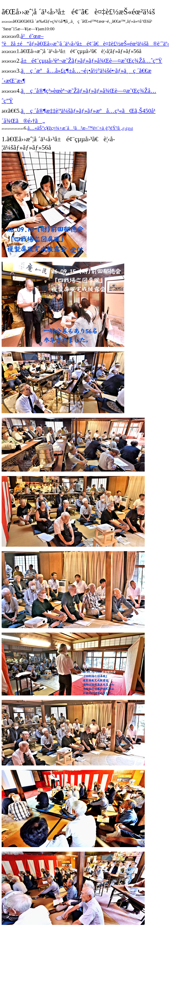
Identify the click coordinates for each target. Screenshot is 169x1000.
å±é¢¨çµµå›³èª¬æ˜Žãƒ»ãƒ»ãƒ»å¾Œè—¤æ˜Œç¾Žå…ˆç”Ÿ (91, 60)
